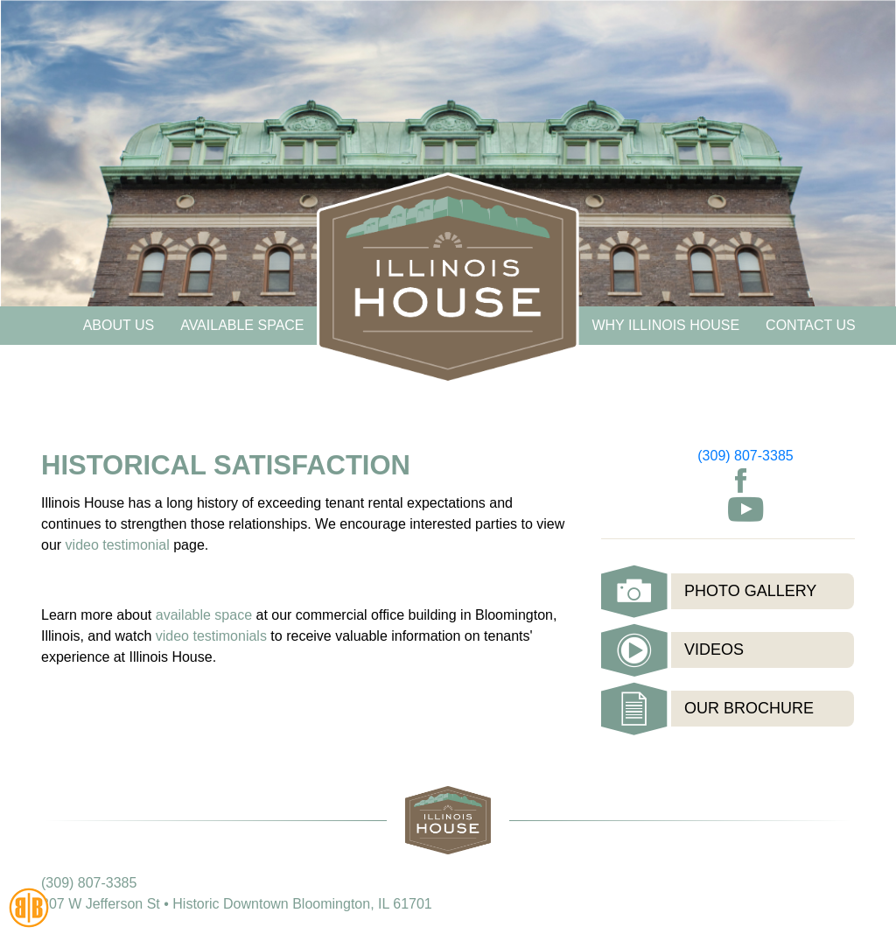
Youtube (745, 509)
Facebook (740, 480)
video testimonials (213, 636)
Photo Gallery (750, 591)
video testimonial (118, 544)
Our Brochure (749, 708)
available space (204, 614)
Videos (714, 649)
